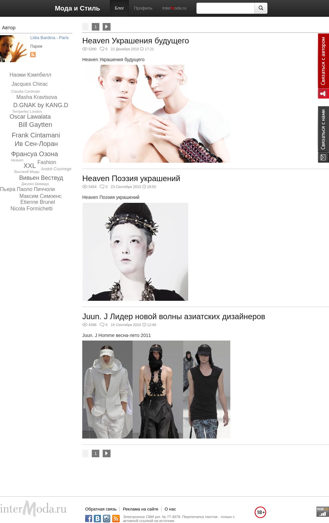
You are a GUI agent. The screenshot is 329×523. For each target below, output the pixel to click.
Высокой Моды (26, 172)
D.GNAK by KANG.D (40, 105)
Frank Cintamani (36, 135)
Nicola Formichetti (32, 208)
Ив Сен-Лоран (36, 143)
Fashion (47, 162)
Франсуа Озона (34, 153)
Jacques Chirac (30, 84)
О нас (170, 509)
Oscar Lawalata (30, 116)
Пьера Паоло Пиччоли (27, 189)
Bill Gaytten (35, 124)
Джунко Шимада (35, 184)
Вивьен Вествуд (41, 178)
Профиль (143, 8)
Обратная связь (101, 509)
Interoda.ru (174, 8)
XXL (29, 165)
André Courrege (56, 168)
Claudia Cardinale (25, 91)
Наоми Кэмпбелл (30, 75)
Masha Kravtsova (36, 97)
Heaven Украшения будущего (135, 40)
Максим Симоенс (40, 196)
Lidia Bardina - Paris (49, 37)
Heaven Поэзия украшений (131, 178)
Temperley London (27, 111)
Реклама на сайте (140, 509)
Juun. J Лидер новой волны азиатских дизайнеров (173, 316)
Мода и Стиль (77, 8)
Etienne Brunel (37, 202)
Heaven (17, 160)
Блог (119, 8)
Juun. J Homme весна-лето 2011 (116, 335)
